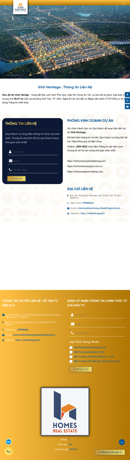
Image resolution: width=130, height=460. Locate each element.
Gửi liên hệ (16, 179)
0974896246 (88, 203)
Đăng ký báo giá (110, 452)
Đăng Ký (80, 369)
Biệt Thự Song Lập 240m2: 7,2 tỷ (86, 352)
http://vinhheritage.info (92, 213)
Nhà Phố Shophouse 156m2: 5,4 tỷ (87, 347)
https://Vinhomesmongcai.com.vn (84, 166)
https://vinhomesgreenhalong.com (85, 171)
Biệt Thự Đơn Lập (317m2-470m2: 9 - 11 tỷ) (91, 356)
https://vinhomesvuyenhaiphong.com (86, 161)
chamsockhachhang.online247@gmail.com (99, 208)
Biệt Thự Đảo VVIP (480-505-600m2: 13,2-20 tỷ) (94, 361)
